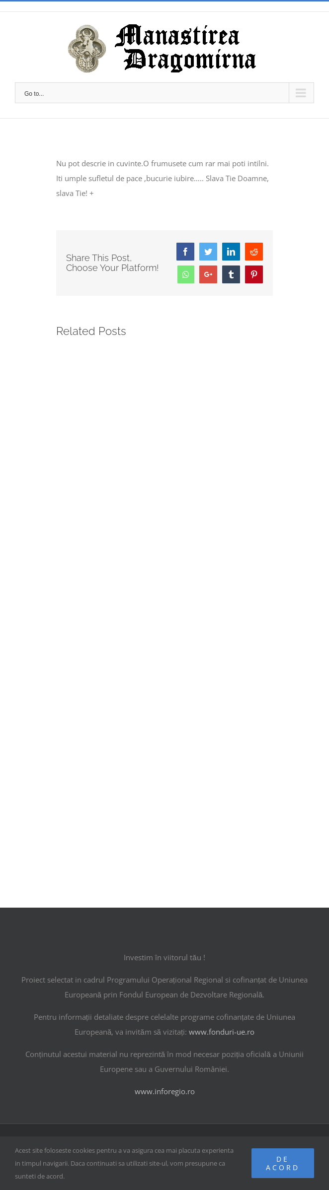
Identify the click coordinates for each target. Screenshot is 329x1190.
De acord (283, 1163)
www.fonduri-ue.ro (221, 1032)
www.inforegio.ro (165, 1091)
